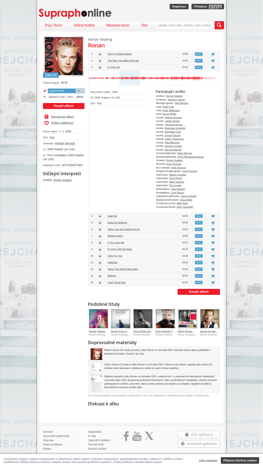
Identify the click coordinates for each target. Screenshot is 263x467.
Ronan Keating (63, 180)
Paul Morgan (178, 189)
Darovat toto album (59, 117)
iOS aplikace (199, 434)
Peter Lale (168, 106)
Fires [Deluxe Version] (167, 331)
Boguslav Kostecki (175, 128)
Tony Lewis (175, 185)
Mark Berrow (185, 153)
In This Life (114, 67)
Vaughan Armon (174, 124)
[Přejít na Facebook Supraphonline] (126, 437)
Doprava (48, 440)
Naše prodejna (52, 444)
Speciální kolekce (99, 440)
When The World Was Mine (123, 269)
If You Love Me (116, 242)
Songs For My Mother (212, 331)
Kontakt (48, 431)
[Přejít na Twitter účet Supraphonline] (149, 437)
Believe (112, 275)
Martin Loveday (177, 174)
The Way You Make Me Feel (123, 60)
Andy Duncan (173, 164)
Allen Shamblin (185, 206)
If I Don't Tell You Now (120, 249)
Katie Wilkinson (171, 110)
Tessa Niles (185, 199)
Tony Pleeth (175, 178)
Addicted (112, 262)
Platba (47, 448)
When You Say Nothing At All (124, 229)
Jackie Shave (172, 121)
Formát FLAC (96, 444)
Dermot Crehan (173, 146)
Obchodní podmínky (56, 436)
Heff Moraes (181, 103)
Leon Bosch (177, 192)
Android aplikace (198, 443)
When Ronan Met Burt (190, 331)
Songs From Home (121, 331)
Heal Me (112, 216)
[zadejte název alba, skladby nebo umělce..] (185, 25)
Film (144, 25)
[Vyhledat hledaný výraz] (219, 25)
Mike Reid (182, 203)
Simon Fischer (173, 135)
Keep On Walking (117, 222)
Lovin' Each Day (117, 282)
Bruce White (169, 113)
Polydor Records (65, 143)
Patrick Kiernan (173, 117)
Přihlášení (200, 6)
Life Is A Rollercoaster (120, 53)
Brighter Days (115, 235)
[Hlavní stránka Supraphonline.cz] (75, 14)
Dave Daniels (176, 181)
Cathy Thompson (174, 139)
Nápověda (94, 431)
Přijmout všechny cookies (240, 460)
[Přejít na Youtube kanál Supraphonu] (137, 437)
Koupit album (63, 105)
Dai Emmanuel (173, 149)
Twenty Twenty (97, 331)
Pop (52, 137)
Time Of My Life (142, 331)
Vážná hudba (83, 25)
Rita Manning (172, 142)
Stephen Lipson (176, 99)
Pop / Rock (53, 25)
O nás (92, 436)
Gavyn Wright (188, 196)
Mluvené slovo (117, 25)
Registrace (179, 6)
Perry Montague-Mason (191, 156)
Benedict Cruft (173, 131)
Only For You (115, 255)
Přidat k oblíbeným (58, 123)
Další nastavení (208, 460)
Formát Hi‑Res (97, 448)
